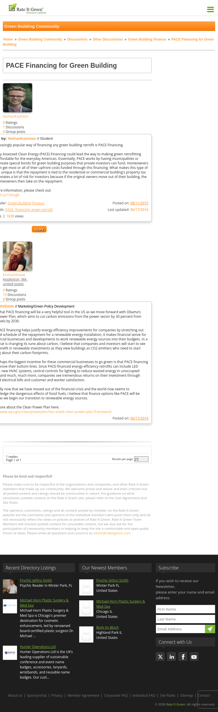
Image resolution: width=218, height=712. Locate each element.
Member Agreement (83, 695)
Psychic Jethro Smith (36, 580)
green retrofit (42, 209)
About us (15, 695)
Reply (39, 229)
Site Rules (167, 695)
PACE (9, 209)
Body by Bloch (107, 627)
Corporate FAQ (116, 695)
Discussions (77, 39)
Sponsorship (37, 695)
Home (8, 39)
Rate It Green (175, 704)
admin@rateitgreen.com (112, 533)
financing (22, 209)
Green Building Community (40, 39)
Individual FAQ (143, 695)
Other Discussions (108, 39)
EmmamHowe (14, 274)
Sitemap (186, 695)
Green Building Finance (147, 39)
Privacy (57, 695)
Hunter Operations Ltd (38, 646)
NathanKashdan (15, 116)
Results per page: (122, 459)
